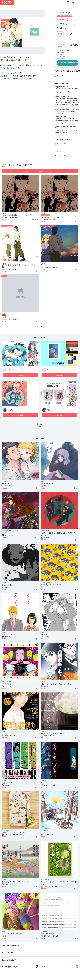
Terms (57, 152)
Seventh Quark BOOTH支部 (21, 165)
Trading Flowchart (63, 140)
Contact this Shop (61, 156)
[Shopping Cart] (72, 2)
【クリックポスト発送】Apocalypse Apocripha (17, 215)
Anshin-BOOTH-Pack (71, 109)
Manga (67, 13)
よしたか (11, 410)
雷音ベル (50, 410)
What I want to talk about (49, 265)
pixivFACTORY (66, 130)
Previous (3, 32)
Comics (59, 13)
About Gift (60, 76)
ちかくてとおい (7, 317)
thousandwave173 (53, 370)
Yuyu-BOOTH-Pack (60, 111)
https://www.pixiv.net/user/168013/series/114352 (19, 78)
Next (41, 32)
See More (40, 426)
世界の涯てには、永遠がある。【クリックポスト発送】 (18, 266)
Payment (60, 144)
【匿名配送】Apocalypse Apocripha (52, 217)
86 (9, 370)
